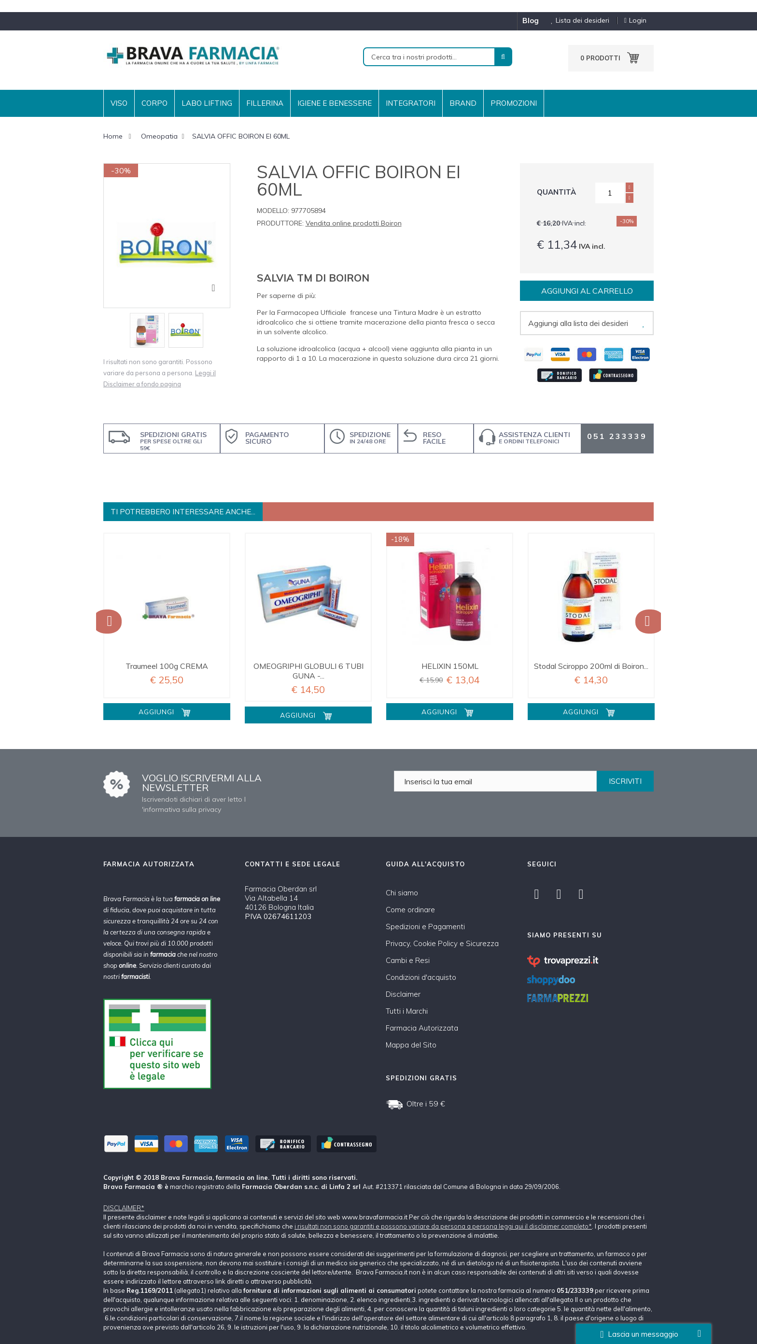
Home (113, 136)
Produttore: (280, 223)
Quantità (556, 192)
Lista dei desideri (576, 20)
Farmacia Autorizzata (422, 1028)
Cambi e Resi (408, 960)
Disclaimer (403, 994)
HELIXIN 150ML (449, 666)
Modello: (273, 210)
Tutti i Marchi (407, 1011)
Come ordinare (410, 909)
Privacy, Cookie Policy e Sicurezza (442, 943)
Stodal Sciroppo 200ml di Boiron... (591, 666)
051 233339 (617, 436)
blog (530, 20)
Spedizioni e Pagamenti (425, 926)
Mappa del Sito (411, 1044)
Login (635, 20)
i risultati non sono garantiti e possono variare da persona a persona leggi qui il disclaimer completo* (443, 1226)
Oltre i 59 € (426, 1103)
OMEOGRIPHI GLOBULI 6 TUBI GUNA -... (308, 670)
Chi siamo (402, 892)
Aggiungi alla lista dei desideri (578, 323)
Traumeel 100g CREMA (167, 666)
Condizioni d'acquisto (421, 977)
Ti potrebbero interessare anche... (183, 511)
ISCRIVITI (625, 781)
